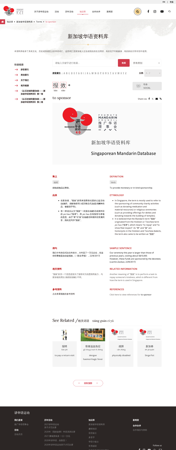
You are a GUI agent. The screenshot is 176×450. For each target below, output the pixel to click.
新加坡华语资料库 (97, 424)
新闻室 (110, 11)
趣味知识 (93, 428)
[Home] (2, 21)
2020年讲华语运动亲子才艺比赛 (58, 444)
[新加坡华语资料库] (24, 22)
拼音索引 (56, 73)
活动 (57, 11)
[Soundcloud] (170, 11)
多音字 (92, 437)
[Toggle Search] (137, 11)
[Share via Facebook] (149, 98)
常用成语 (93, 446)
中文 (171, 2)
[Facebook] (149, 11)
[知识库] (10, 22)
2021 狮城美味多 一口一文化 (57, 436)
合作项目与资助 (140, 430)
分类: (139, 73)
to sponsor (146, 294)
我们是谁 (18, 420)
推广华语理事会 (21, 424)
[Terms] (39, 22)
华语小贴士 (94, 441)
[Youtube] (163, 11)
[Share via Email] (157, 98)
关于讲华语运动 (41, 11)
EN (164, 2)
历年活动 (69, 11)
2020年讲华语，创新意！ (55, 440)
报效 (63, 293)
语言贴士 (93, 433)
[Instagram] (156, 11)
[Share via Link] (161, 98)
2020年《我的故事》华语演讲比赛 (59, 431)
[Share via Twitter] (152, 98)
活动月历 (18, 434)
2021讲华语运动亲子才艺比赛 (51, 426)
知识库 (83, 11)
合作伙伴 (96, 11)
